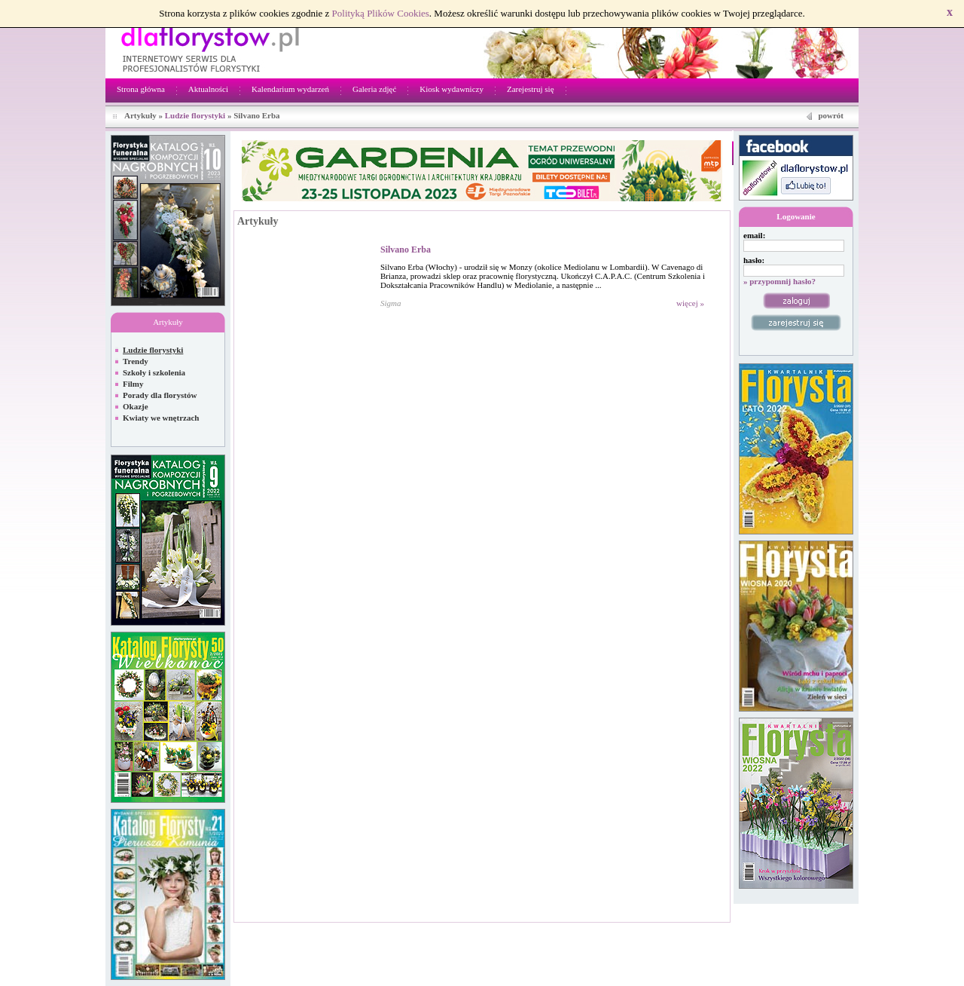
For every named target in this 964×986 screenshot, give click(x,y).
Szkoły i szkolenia (154, 372)
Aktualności (208, 88)
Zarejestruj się (530, 88)
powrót (831, 115)
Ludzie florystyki (195, 115)
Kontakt (838, 930)
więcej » (690, 303)
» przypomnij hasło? (779, 281)
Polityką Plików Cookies (380, 13)
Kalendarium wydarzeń (290, 88)
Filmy (133, 383)
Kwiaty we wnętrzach (161, 417)
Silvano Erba (405, 249)
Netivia (423, 930)
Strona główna (141, 88)
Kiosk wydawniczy (451, 88)
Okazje (135, 406)
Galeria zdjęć (374, 88)
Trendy (135, 361)
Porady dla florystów (160, 395)
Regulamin (796, 930)
